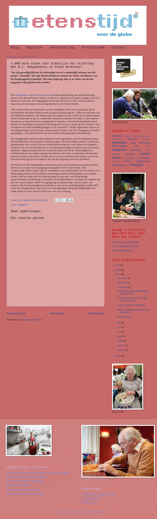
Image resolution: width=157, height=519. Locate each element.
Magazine (34, 47)
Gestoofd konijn (124, 317)
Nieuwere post (16, 313)
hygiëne (137, 146)
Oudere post (96, 313)
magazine (22, 205)
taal (138, 158)
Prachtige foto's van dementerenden (98, 494)
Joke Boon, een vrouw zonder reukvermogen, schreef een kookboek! (38, 472)
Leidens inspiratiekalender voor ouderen (24, 481)
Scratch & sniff (88, 502)
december (123, 278)
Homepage (57, 313)
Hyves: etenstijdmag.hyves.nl (125, 246)
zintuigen (136, 165)
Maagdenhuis (22, 95)
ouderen (147, 150)
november (123, 283)
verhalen (145, 158)
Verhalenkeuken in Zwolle (18, 485)
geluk (133, 143)
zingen (126, 165)
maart (121, 341)
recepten (130, 154)
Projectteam (93, 47)
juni (120, 327)
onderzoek (135, 150)
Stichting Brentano (42, 95)
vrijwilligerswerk (143, 161)
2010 (118, 356)
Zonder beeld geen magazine (131, 305)
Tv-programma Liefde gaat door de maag (25, 494)
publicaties (116, 154)
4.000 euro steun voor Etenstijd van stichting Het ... (132, 299)
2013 (118, 265)
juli (119, 322)
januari (121, 350)
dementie (137, 136)
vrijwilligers (126, 161)
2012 (118, 270)
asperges (128, 136)
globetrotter (145, 143)
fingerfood (146, 139)
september (123, 287)
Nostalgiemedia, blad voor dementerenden (26, 477)
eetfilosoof (132, 139)
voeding (115, 161)
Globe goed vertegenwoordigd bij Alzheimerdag (132, 292)
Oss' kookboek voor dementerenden (23, 489)
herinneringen (120, 146)
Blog (15, 47)
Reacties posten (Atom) (32, 320)
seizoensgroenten (129, 158)
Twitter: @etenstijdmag (122, 250)
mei (120, 332)
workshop (117, 165)
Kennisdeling (62, 47)
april (120, 336)
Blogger (98, 512)
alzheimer (117, 135)
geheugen (119, 142)
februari (121, 345)
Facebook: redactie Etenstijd (125, 242)
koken (148, 146)
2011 (118, 274)
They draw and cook (90, 498)
